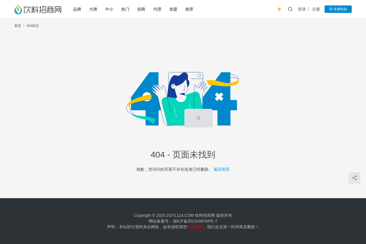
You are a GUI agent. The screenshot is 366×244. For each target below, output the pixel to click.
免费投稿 (338, 9)
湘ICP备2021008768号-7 (195, 221)
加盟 (173, 9)
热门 (125, 9)
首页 (17, 26)
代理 (157, 9)
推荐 (189, 9)
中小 (109, 9)
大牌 (93, 9)
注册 (316, 9)
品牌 (77, 9)
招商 (141, 9)
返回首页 (222, 169)
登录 (302, 9)
